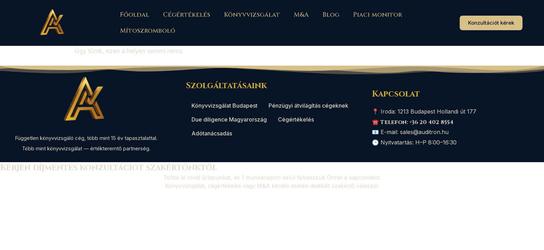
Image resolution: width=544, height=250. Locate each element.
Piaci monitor (377, 14)
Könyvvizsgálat (252, 14)
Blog (331, 14)
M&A (301, 14)
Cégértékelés (186, 14)
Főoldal (134, 14)
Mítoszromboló (147, 30)
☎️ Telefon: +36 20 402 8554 (412, 122)
